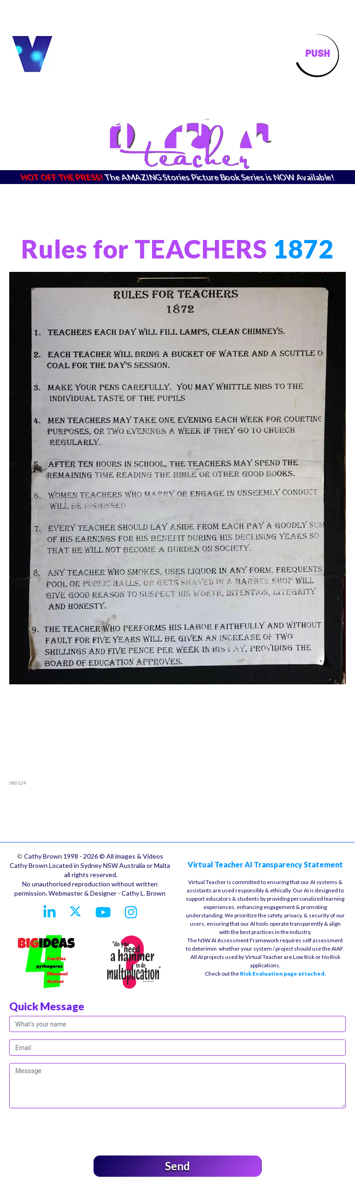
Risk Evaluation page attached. (283, 973)
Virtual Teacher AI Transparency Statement (265, 864)
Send (177, 1166)
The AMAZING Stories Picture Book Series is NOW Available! (219, 177)
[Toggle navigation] (317, 54)
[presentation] (79, 1130)
